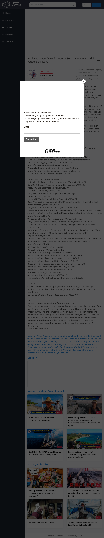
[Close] (84, 81)
